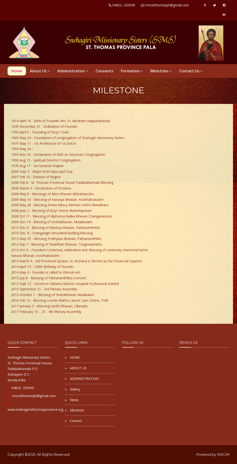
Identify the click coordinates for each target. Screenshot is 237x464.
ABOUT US (78, 368)
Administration (72, 71)
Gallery (75, 389)
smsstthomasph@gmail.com (32, 396)
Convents (104, 71)
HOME (75, 357)
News (74, 400)
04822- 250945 (21, 388)
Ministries (161, 71)
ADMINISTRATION (84, 378)
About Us (40, 71)
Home (16, 71)
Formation (132, 71)
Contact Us (191, 71)
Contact (76, 421)
